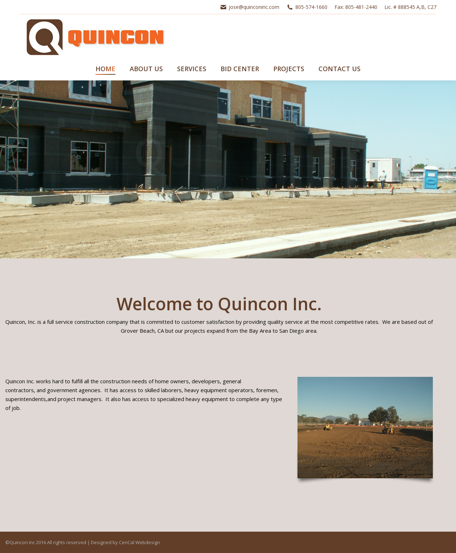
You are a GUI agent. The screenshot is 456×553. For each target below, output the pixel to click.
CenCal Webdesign (139, 542)
